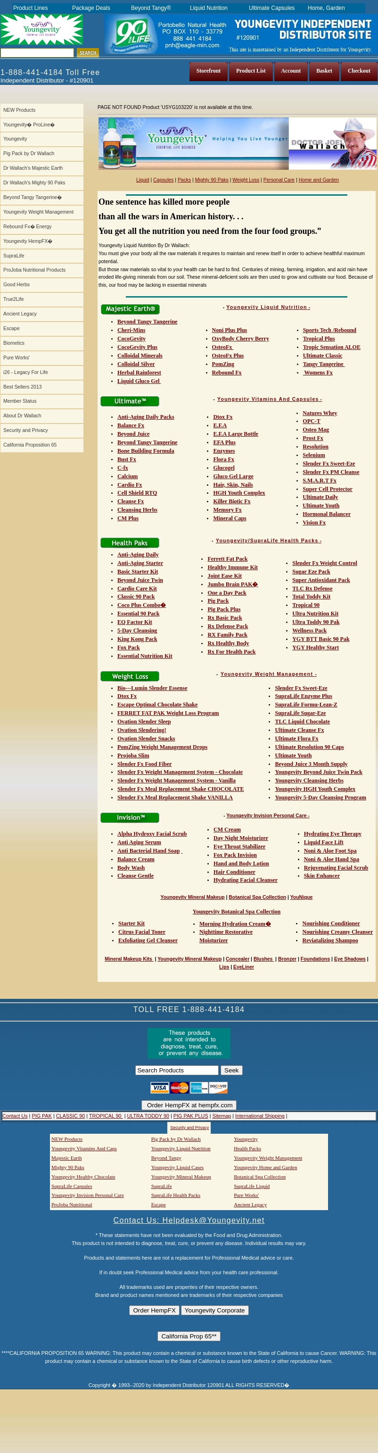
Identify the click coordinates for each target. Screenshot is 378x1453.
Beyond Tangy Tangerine (147, 321)
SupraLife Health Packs (175, 1195)
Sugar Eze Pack (311, 571)
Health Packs (247, 1148)
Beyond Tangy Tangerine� (32, 197)
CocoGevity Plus (137, 347)
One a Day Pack (226, 593)
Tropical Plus (319, 338)
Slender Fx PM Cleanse (331, 472)
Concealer (237, 959)
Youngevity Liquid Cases (177, 1167)
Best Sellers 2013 (22, 387)
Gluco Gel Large (233, 476)
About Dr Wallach (22, 415)
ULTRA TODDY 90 (148, 1116)
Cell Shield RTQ (137, 493)
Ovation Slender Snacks (146, 738)
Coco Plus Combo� (141, 605)
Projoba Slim (133, 755)
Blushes (264, 959)
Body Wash (131, 867)
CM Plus (128, 518)
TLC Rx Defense (312, 588)
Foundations (315, 959)
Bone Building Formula (145, 451)
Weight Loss (245, 180)
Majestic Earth (66, 1158)
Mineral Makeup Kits (129, 959)
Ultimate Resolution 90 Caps (309, 747)
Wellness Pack (309, 630)
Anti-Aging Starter (140, 563)
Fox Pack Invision (235, 855)
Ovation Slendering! (141, 730)
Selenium (314, 455)
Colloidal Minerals (140, 355)
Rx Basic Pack (224, 617)
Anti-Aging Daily (138, 554)
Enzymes (224, 451)
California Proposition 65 (30, 445)
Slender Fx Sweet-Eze (329, 463)
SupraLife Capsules (71, 1186)
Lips (224, 967)
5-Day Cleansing (137, 630)
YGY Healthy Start (315, 647)
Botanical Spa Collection (257, 897)
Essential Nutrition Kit (145, 656)
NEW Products (19, 110)
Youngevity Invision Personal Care (87, 1195)
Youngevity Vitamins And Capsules (268, 399)
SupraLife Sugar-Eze (300, 713)
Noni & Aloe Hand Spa (331, 859)
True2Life (13, 299)
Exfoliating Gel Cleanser (148, 940)
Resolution (316, 446)
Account (291, 71)
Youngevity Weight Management (38, 212)
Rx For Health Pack (231, 651)
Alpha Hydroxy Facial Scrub (152, 833)
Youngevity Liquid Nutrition (266, 307)
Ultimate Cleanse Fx (299, 730)
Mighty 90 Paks (212, 180)
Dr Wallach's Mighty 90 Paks (34, 182)
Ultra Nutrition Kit (315, 613)
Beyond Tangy (166, 1158)
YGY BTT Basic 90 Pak (320, 639)
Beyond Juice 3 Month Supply (311, 764)
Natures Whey (320, 413)
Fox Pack (128, 647)
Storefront (209, 71)
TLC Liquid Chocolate (302, 721)
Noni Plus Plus (229, 330)
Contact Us (15, 1116)
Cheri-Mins (131, 330)
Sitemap (221, 1116)
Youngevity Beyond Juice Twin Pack (318, 772)
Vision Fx (314, 522)
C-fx (122, 468)
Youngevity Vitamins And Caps (84, 1148)
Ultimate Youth (321, 505)
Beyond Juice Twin (140, 580)
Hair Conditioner (234, 872)
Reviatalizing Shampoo (330, 940)
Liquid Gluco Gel (139, 381)
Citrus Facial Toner (141, 932)
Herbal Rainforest (139, 372)
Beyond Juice (133, 434)
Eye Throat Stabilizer (239, 846)
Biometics (14, 343)
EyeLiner (243, 967)
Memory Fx (227, 509)
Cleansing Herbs (137, 509)
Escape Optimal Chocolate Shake (157, 704)
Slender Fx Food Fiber (144, 764)
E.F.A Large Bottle (235, 434)
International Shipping (260, 1116)
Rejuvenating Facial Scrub (336, 867)
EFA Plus (224, 442)
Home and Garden (319, 180)
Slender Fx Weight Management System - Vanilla (176, 780)
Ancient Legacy (20, 313)
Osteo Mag (316, 429)
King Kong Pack (137, 639)
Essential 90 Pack (138, 613)
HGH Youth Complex (239, 493)
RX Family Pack (227, 634)
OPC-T (311, 421)
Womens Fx (318, 372)
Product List (250, 71)
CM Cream (227, 829)
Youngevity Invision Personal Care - (268, 815)
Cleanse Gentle (135, 875)
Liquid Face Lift (324, 842)
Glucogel (223, 468)
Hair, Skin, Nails (233, 485)
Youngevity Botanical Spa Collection (236, 911)
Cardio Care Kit (137, 588)
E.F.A (220, 425)
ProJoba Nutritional (71, 1204)
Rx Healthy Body (228, 643)
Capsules (163, 180)
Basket (324, 71)
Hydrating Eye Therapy (333, 833)
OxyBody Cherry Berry (240, 338)
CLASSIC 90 (70, 1116)
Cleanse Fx (130, 501)
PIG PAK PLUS (190, 1116)
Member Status (19, 401)
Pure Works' (16, 357)
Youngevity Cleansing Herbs (309, 780)
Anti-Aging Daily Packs (145, 417)
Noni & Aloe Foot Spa (330, 850)
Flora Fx (223, 459)
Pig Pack (218, 601)
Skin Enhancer (322, 875)
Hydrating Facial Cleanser (246, 880)
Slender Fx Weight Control (324, 563)
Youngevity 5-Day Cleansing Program (320, 797)
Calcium (127, 476)
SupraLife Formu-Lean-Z (306, 704)
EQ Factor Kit (134, 622)
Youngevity (15, 138)
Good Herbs (16, 284)
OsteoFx (223, 347)
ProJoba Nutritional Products (34, 270)
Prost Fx (313, 438)
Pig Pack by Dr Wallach (28, 153)
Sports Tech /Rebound (329, 330)
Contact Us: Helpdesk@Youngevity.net (189, 1220)
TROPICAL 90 (106, 1116)
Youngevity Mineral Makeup (193, 897)
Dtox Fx (222, 417)
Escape (11, 328)
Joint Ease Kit (224, 576)
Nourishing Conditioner (331, 923)
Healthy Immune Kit (232, 567)
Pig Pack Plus (223, 609)
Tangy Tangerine (324, 364)
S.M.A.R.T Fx (319, 480)
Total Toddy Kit (311, 596)
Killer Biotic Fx (231, 501)
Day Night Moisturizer (241, 838)
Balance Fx (130, 425)
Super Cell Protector (328, 489)
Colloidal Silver (136, 364)
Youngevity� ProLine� (29, 124)
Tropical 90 (306, 605)
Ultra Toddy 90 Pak (315, 622)
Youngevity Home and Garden (265, 1167)
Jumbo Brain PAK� (232, 584)
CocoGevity (131, 338)
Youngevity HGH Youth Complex (315, 789)
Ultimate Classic (323, 355)
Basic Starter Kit (137, 571)
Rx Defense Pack (227, 626)
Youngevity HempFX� (27, 241)
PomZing (223, 364)
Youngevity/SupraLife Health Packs (267, 540)
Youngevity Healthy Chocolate (83, 1176)
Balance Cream (136, 859)
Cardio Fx (129, 485)
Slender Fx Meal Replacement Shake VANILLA (175, 797)
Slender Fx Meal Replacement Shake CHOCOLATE (180, 789)
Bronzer (287, 959)
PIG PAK (42, 1116)
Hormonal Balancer (327, 514)
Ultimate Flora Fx (296, 738)
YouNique (301, 897)
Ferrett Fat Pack (227, 559)
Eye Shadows (350, 959)
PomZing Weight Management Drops (162, 747)
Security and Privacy (25, 430)
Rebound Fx (227, 372)
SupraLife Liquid (252, 1186)
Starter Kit (131, 923)
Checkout (359, 71)
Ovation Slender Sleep (144, 721)
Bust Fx (126, 459)
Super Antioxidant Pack (321, 580)
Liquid (142, 180)
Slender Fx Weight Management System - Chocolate (180, 772)
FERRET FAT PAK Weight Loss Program (168, 713)
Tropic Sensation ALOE (332, 347)
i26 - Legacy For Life (25, 372)
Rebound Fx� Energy (27, 226)
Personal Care (279, 180)
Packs (184, 180)
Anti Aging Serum (139, 842)
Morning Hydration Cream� (235, 924)
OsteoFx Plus (228, 355)
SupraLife (13, 255)
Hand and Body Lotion (241, 863)
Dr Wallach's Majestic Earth (33, 168)
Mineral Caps (229, 518)
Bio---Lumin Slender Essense (152, 688)
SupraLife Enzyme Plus (303, 696)
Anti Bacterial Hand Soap (148, 850)
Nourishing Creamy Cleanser (337, 932)
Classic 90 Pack (136, 596)
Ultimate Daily (320, 497)
